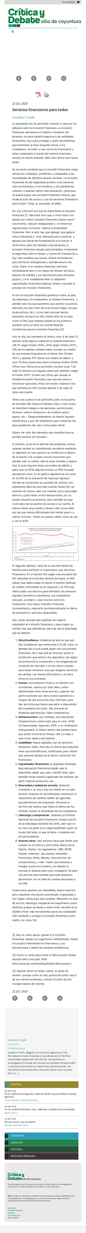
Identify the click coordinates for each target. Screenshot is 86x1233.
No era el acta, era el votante (20, 1122)
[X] (33, 78)
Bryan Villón (11, 1112)
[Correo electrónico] (63, 78)
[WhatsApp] (49, 78)
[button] (41, 1084)
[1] (26, 215)
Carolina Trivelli (23, 117)
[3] (68, 486)
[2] (62, 329)
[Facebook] (18, 78)
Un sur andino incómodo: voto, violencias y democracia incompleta (40, 1109)
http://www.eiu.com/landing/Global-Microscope (41, 963)
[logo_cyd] (45, 8)
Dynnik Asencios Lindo (16, 1125)
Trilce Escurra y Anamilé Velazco (21, 1100)
